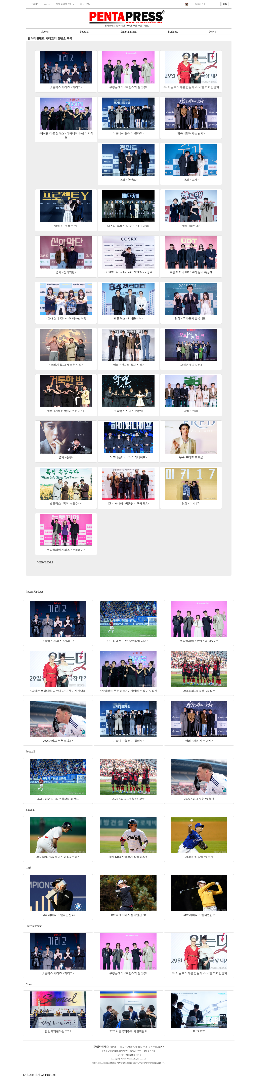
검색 (224, 4)
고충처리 (160, 1047)
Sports (45, 31)
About (47, 4)
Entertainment (128, 31)
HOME (35, 4)
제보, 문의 (85, 4)
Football (84, 31)
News (212, 31)
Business (173, 31)
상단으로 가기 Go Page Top (39, 1074)
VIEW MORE (45, 562)
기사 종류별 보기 (65, 4)
